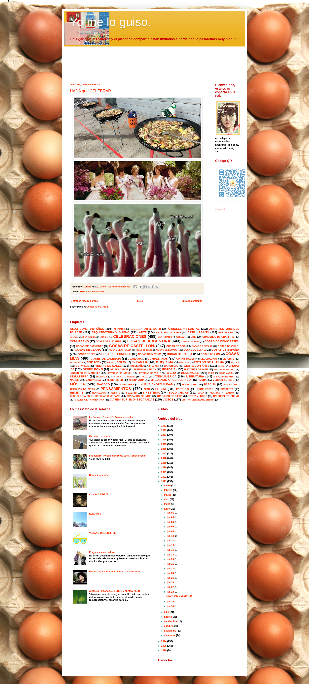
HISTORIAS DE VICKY (149, 373)
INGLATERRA (79, 376)
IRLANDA (101, 376)
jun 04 (170, 522)
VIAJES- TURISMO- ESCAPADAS (132, 399)
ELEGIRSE (95, 513)
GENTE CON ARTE (196, 365)
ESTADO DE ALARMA (209, 362)
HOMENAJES (190, 372)
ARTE (143, 332)
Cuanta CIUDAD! (98, 494)
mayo (167, 504)
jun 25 (170, 578)
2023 (164, 481)
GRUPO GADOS (119, 369)
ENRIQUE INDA (165, 362)
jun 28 (170, 591)
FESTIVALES (81, 366)
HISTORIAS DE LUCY (225, 369)
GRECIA (221, 366)
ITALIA (131, 376)
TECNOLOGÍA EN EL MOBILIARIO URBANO (95, 396)
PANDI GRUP (190, 384)
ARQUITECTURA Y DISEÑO (110, 332)
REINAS (115, 392)
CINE (193, 337)
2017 (164, 453)
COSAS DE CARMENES (89, 346)
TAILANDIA (214, 393)
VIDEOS (168, 399)
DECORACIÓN (208, 358)
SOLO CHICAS (179, 392)
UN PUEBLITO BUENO (226, 396)
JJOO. (144, 376)
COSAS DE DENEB (144, 350)
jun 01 (170, 512)
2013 (164, 434)
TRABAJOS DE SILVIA (169, 396)
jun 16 (170, 550)
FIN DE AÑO (137, 366)
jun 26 (170, 582)
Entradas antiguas (191, 301)
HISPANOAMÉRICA (145, 369)
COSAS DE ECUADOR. (168, 350)
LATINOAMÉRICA (165, 376)
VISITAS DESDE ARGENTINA (198, 399)
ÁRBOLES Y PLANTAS (184, 328)
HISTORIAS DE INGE (196, 369)
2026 (164, 650)
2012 (164, 430)
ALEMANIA (119, 329)
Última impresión (98, 475)
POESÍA (160, 389)
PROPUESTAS (205, 389)
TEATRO (229, 392)
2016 (164, 449)
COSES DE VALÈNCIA (106, 358)
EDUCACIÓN (94, 362)
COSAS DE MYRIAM (149, 354)
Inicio (139, 301)
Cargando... (221, 209)
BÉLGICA (74, 337)
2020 (164, 467)
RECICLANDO (99, 393)
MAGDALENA (93, 380)
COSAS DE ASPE (190, 341)
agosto (168, 616)
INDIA (211, 373)
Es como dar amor (99, 436)
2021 (164, 472)
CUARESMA (135, 358)
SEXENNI (131, 392)
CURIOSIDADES (185, 358)
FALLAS (235, 362)
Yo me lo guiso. (110, 22)
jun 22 (170, 568)
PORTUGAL (182, 389)
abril (167, 499)
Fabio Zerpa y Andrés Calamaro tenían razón (114, 571)
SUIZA (201, 393)
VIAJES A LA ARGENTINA (89, 399)
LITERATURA (195, 376)
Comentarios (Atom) (97, 306)
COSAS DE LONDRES (116, 354)
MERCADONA (136, 380)
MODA (203, 380)
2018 (164, 458)
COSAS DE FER (87, 354)
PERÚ (147, 389)
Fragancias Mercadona (102, 552)
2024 (164, 641)
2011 (164, 425)
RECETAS (77, 392)
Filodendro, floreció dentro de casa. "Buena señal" (118, 455)
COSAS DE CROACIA (120, 350)
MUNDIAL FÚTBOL (223, 380)
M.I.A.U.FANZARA (223, 376)
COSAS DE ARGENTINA (149, 341)
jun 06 (170, 526)
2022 (164, 476)
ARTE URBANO (198, 332)
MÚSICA (77, 384)
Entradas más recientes (84, 301)
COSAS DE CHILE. (228, 346)
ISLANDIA (118, 377)
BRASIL (104, 337)
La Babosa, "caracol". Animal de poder (111, 417)
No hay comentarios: (119, 286)
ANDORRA (135, 329)
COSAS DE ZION (210, 354)
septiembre (170, 621)
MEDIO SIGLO (115, 380)
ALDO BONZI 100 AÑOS (87, 328)
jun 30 (170, 606)
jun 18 (170, 554)
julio (167, 612)
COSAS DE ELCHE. (195, 349)
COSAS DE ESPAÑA (225, 349)
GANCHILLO (171, 366)
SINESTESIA (151, 392)
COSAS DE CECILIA (202, 346)
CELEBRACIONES (129, 336)
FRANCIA (154, 366)
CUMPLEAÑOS (157, 358)
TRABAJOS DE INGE (139, 396)
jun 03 (170, 517)
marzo (168, 494)
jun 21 (170, 563)
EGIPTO (121, 362)
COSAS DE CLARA (88, 349)
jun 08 (170, 531)
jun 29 (170, 601)
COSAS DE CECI (176, 346)
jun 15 (170, 545)
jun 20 (170, 559)
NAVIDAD (103, 384)
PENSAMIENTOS (115, 389)
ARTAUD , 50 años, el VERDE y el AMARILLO (114, 591)
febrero (168, 490)
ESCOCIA (184, 362)
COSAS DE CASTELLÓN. (132, 346)
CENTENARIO (165, 337)
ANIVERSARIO (152, 329)
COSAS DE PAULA (179, 354)
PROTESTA (226, 389)
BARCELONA (226, 332)
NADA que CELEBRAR (90, 91)
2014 (164, 439)
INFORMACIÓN (226, 373)
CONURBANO (79, 341)
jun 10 (170, 536)
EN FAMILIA (140, 362)
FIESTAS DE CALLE (108, 365)
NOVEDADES (126, 384)
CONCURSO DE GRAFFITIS (218, 337)
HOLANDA (171, 373)
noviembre (170, 630)
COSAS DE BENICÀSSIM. (221, 341)
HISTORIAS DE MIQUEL (119, 373)
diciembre (170, 635)
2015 (164, 444)
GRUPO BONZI (93, 369)
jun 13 (170, 540)
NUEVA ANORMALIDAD (92, 291)
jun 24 (170, 573)
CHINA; (180, 337)
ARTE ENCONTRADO (168, 332)
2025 (164, 645)
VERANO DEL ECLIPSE (102, 533)
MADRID (75, 380)
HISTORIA (169, 369)
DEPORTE (228, 358)
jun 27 (170, 587)
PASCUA (210, 384)
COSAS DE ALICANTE (108, 341)
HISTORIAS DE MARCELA (85, 373)
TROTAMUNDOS (197, 396)
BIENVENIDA (89, 337)
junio (167, 508)
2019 (164, 462)
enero (167, 485)
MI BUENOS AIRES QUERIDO (170, 379)
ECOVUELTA (76, 362)
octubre (169, 626)
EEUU (110, 362)
